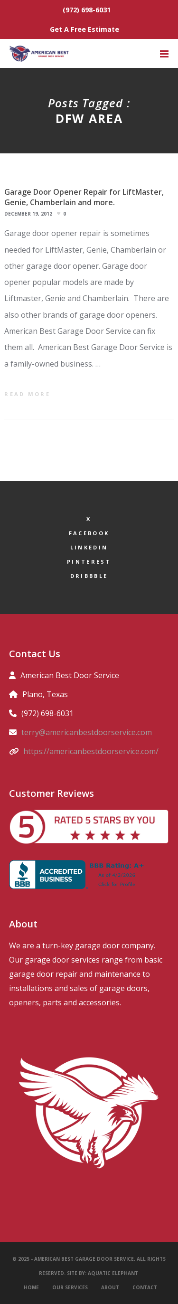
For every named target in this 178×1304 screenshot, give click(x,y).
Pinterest (89, 561)
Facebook (89, 533)
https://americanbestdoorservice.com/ (91, 751)
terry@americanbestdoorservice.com (86, 732)
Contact (144, 1287)
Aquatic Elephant (114, 1273)
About (110, 1287)
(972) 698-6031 (87, 9)
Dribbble (89, 575)
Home (31, 1287)
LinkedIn (89, 547)
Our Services (70, 1287)
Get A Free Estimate (84, 29)
